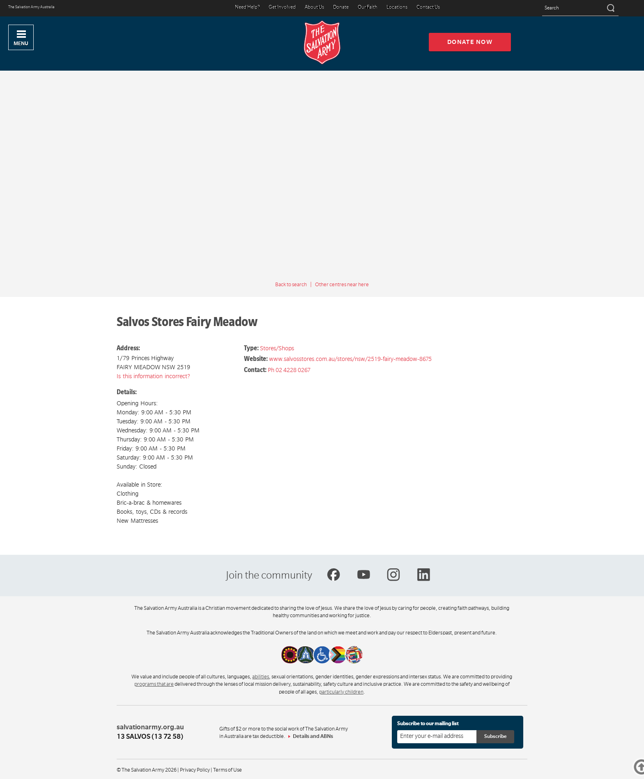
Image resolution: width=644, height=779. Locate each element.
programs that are (154, 684)
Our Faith (367, 8)
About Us (314, 8)
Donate (341, 8)
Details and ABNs (313, 736)
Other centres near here (342, 284)
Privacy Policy (195, 770)
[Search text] (580, 8)
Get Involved (282, 8)
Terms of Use (227, 770)
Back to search (291, 284)
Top (643, 767)
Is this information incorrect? (153, 376)
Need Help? (247, 8)
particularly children (341, 692)
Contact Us (428, 8)
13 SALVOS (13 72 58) (150, 736)
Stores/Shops (277, 348)
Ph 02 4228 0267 (289, 370)
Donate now (470, 42)
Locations (396, 8)
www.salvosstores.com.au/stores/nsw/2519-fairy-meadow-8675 (350, 359)
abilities (260, 677)
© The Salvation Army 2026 (147, 770)
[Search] (610, 8)
